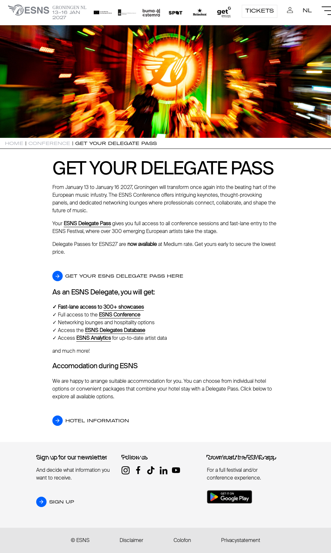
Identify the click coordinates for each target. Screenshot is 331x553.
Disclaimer (131, 540)
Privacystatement (240, 540)
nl (307, 10)
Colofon (182, 540)
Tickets (259, 10)
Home (14, 143)
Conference (49, 143)
